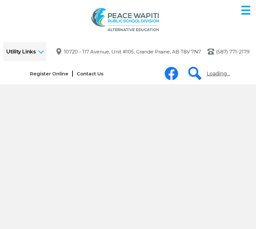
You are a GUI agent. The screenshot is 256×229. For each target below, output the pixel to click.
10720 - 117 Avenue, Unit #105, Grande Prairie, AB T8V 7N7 (132, 52)
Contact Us (90, 74)
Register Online (49, 74)
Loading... (218, 74)
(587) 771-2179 (233, 52)
